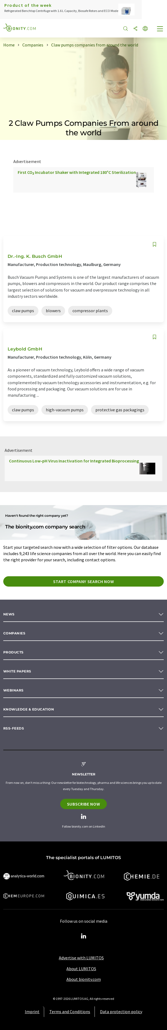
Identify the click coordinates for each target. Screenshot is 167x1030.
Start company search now (83, 581)
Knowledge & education (28, 709)
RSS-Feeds (13, 728)
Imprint (32, 1011)
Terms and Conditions (69, 1011)
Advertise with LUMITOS (81, 957)
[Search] (125, 29)
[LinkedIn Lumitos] (83, 936)
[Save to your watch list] (154, 244)
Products (13, 652)
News (9, 614)
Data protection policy (121, 1011)
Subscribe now (83, 804)
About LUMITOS (81, 968)
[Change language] (145, 29)
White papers (17, 671)
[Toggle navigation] (160, 29)
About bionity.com (83, 979)
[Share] (135, 29)
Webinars (13, 690)
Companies (14, 633)
